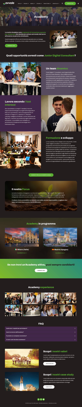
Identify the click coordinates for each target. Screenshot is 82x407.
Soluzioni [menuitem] (25, 3)
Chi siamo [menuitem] (39, 3)
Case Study (49, 386)
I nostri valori (49, 363)
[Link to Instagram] (41, 399)
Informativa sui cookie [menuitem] (52, 403)
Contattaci (70, 3)
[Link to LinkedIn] (38, 399)
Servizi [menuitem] (19, 3)
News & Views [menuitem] (46, 3)
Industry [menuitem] (32, 3)
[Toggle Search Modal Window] (62, 3)
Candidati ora (11, 45)
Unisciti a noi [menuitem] (55, 3)
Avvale (30, 403)
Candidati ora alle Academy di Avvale (41, 174)
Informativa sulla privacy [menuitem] (43, 403)
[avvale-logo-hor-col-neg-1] (8, 3)
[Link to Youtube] (43, 399)
